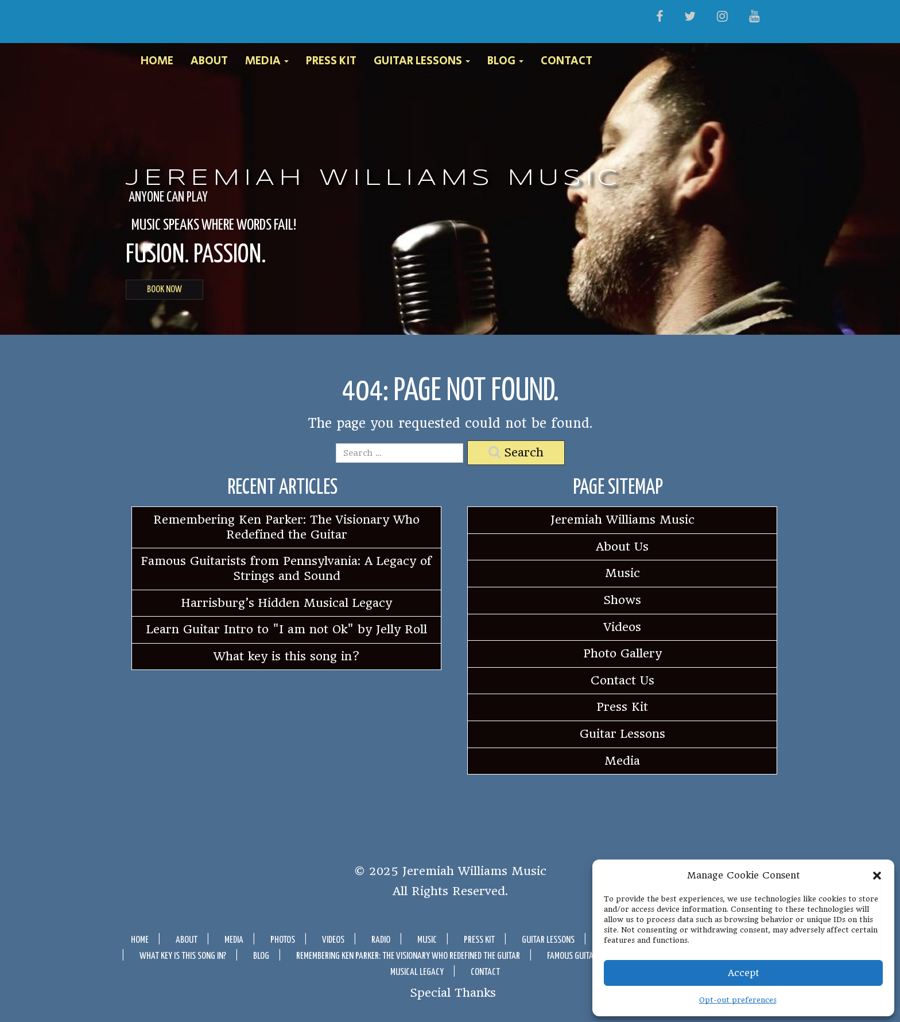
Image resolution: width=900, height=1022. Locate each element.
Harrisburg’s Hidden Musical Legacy (286, 603)
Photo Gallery (622, 653)
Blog (505, 61)
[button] (877, 875)
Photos (282, 940)
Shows (622, 600)
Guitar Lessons (422, 61)
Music (622, 573)
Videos (622, 627)
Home (157, 61)
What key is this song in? (287, 656)
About (209, 61)
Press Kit (331, 61)
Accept (743, 972)
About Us (622, 546)
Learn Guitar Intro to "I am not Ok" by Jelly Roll (286, 629)
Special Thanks (453, 992)
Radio (380, 940)
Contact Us (622, 680)
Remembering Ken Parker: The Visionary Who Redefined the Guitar (286, 527)
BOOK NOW (164, 290)
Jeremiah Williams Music (374, 178)
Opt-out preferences (738, 1000)
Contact (566, 61)
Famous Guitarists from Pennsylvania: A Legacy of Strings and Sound (286, 568)
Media (267, 61)
